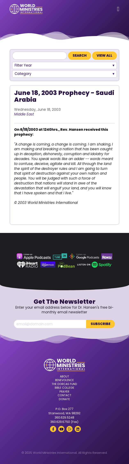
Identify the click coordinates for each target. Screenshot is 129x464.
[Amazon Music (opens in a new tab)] (48, 265)
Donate (64, 399)
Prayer (64, 391)
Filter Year (23, 65)
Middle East (24, 114)
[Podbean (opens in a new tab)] (66, 265)
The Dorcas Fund (64, 384)
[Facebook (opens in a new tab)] (53, 429)
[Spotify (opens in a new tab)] (94, 265)
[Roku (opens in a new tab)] (106, 256)
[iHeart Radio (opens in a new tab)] (27, 265)
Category (23, 73)
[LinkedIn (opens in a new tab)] (78, 429)
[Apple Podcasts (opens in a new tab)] (34, 256)
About (64, 376)
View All (104, 55)
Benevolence (64, 380)
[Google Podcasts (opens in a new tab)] (84, 256)
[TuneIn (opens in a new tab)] (60, 256)
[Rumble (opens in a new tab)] (69, 429)
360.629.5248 (64, 417)
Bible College (64, 387)
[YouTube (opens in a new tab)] (61, 429)
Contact (64, 395)
